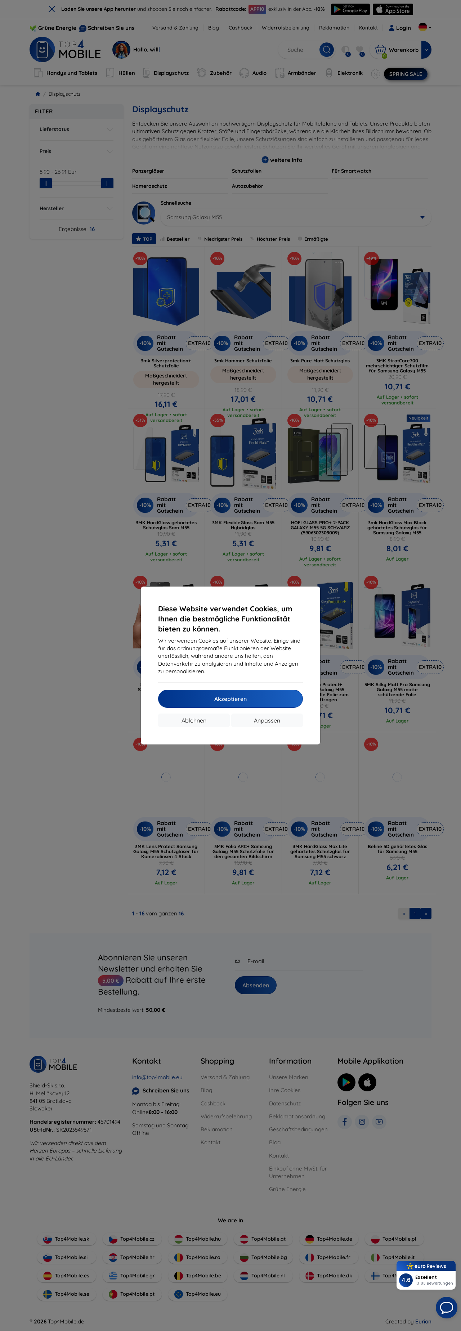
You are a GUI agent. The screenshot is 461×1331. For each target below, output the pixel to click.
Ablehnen (194, 720)
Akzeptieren (230, 698)
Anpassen (267, 720)
